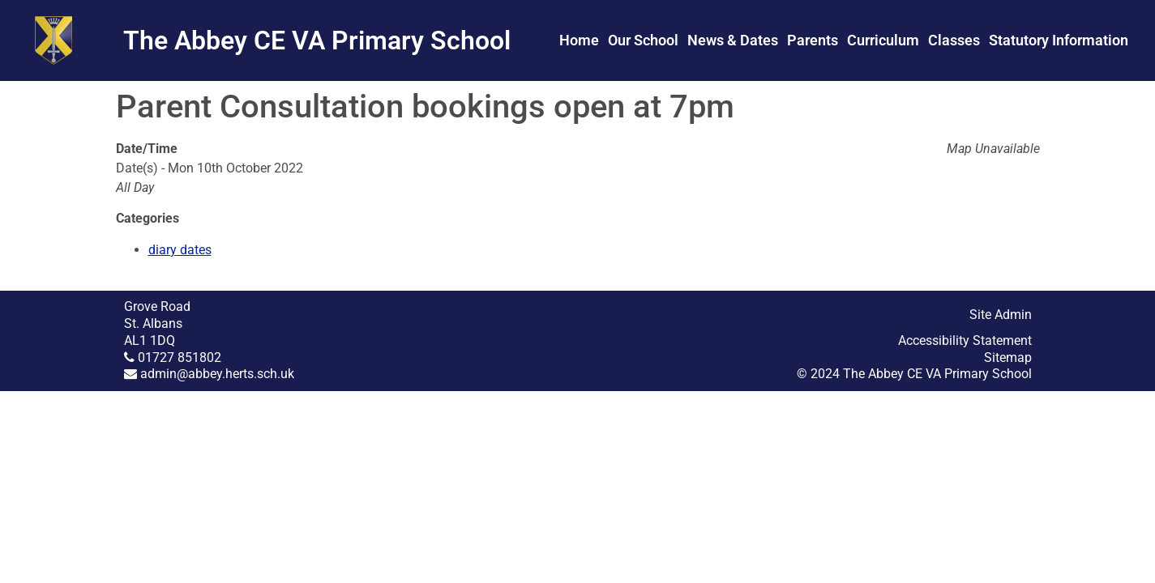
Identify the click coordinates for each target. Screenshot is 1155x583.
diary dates (180, 249)
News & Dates (732, 40)
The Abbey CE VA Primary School (317, 40)
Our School (643, 40)
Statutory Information (1058, 40)
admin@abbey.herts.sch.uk (217, 373)
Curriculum (883, 40)
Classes (954, 40)
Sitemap (1008, 357)
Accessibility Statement (965, 340)
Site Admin (1000, 314)
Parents (812, 40)
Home (579, 40)
